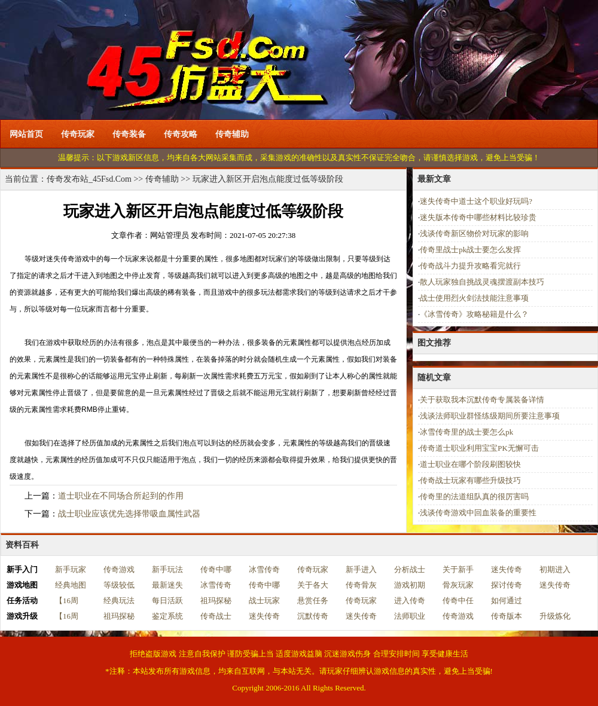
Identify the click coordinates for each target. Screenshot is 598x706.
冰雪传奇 (264, 569)
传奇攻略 (180, 134)
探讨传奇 (506, 584)
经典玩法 (119, 600)
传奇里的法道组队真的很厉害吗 (474, 496)
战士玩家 (264, 600)
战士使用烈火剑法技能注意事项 (474, 298)
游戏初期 (409, 584)
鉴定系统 (167, 616)
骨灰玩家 (458, 584)
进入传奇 (409, 600)
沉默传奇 (312, 616)
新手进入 (361, 569)
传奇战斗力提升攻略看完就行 (470, 265)
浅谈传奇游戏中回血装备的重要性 (478, 512)
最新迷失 (167, 584)
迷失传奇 (506, 569)
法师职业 (409, 616)
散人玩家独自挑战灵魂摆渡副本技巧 (482, 281)
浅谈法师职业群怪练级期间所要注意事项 (490, 415)
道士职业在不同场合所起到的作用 (121, 495)
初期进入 (554, 569)
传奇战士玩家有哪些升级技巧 (470, 480)
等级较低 (119, 584)
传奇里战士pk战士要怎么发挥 (470, 249)
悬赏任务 (312, 600)
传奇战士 (215, 616)
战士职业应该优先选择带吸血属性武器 (129, 513)
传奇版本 (506, 616)
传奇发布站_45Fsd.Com (89, 179)
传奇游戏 (119, 569)
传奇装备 (129, 134)
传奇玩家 (77, 134)
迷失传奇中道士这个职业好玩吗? (476, 201)
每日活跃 (167, 600)
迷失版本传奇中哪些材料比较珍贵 (478, 217)
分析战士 (409, 569)
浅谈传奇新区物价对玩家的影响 (474, 233)
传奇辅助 (232, 134)
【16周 (66, 600)
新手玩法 (167, 569)
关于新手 (458, 569)
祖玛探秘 (215, 600)
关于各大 (312, 584)
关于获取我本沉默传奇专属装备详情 (482, 399)
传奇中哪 (215, 569)
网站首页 (26, 134)
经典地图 (70, 584)
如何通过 (506, 600)
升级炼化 (554, 616)
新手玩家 (70, 569)
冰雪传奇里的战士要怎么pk (466, 431)
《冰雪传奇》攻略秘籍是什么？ (474, 314)
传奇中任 (458, 600)
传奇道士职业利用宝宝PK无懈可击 (479, 448)
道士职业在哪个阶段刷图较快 (470, 464)
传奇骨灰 (361, 584)
